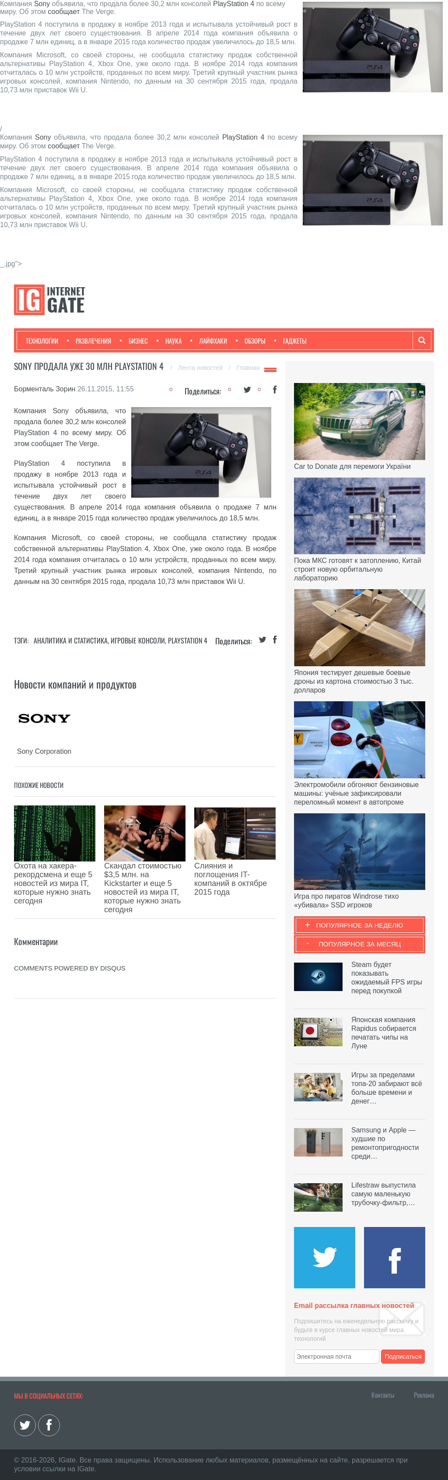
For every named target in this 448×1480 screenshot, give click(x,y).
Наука (169, 340)
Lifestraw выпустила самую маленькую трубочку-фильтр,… (383, 1193)
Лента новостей (201, 367)
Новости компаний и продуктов (75, 684)
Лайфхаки (208, 340)
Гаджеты (290, 340)
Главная (248, 367)
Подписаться (403, 1356)
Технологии (42, 340)
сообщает (64, 11)
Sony (42, 3)
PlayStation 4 (233, 3)
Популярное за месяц (359, 944)
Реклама (424, 1394)
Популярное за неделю (359, 925)
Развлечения (89, 340)
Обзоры (251, 340)
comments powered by (70, 920)
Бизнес (134, 340)
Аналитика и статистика (71, 640)
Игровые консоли (138, 640)
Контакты (382, 1394)
